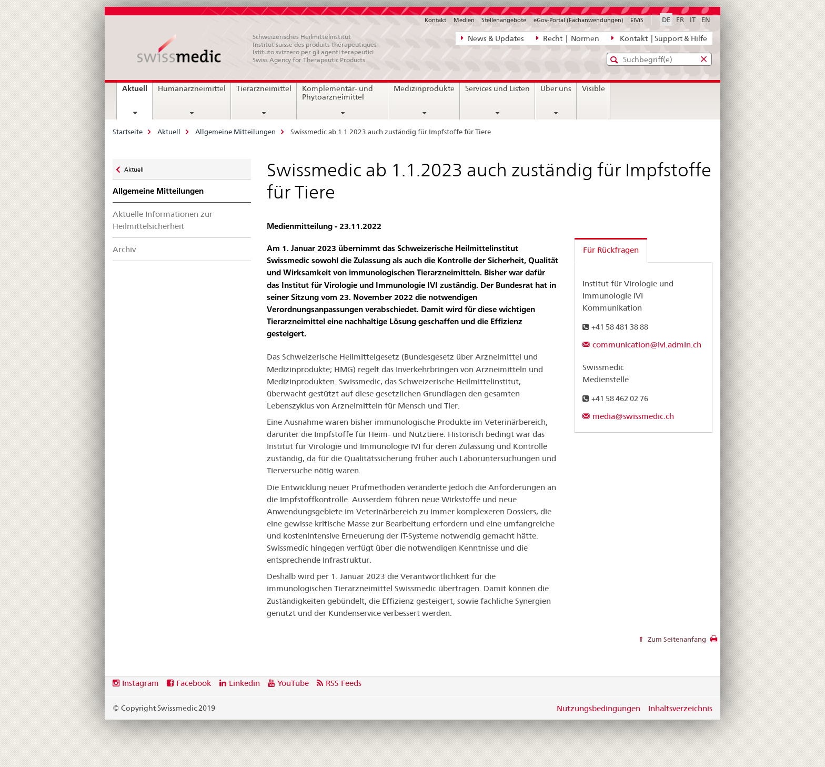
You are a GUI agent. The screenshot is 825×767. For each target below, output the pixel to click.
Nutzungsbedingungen (598, 708)
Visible (593, 88)
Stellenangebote (503, 20)
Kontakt (435, 20)
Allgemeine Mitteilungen (235, 131)
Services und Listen (497, 88)
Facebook (193, 683)
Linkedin (244, 683)
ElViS (636, 20)
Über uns (555, 88)
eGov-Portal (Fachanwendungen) (578, 20)
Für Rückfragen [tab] (611, 250)
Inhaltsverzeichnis (680, 708)
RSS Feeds (343, 683)
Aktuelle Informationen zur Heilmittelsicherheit (163, 220)
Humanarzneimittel (192, 88)
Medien (464, 20)
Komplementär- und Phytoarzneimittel (337, 92)
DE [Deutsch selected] (666, 19)
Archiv (124, 249)
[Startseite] (263, 48)
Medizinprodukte (424, 88)
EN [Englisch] (705, 19)
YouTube (293, 683)
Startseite (128, 131)
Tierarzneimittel (263, 88)
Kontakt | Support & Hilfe (659, 38)
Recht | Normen (567, 38)
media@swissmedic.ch (633, 416)
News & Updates (492, 38)
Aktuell (137, 92)
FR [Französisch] (680, 19)
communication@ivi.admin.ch (646, 345)
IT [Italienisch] (693, 19)
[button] (615, 59)
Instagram (140, 683)
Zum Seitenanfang (676, 639)
